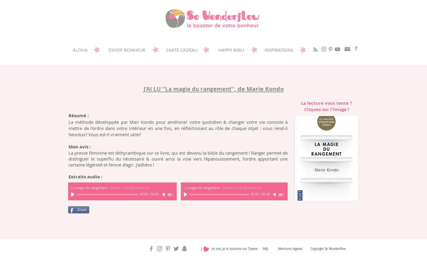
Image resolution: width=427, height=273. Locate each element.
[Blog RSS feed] (315, 49)
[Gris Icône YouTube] (337, 49)
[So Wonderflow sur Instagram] (324, 49)
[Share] (78, 209)
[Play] (73, 194)
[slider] (171, 194)
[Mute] (164, 194)
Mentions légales (290, 249)
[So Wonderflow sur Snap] (184, 248)
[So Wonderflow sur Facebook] (151, 248)
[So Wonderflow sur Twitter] (176, 248)
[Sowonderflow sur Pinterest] (330, 49)
